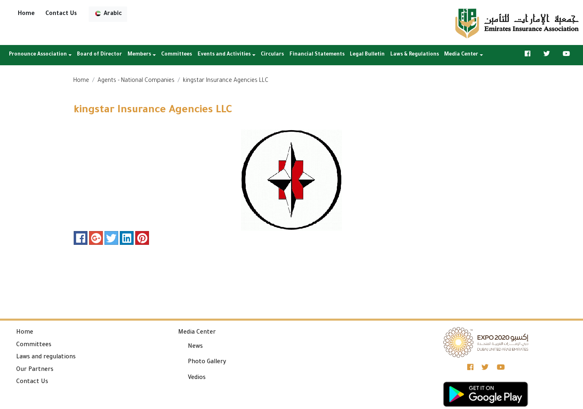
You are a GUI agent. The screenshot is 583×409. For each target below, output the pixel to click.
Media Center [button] (461, 55)
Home (26, 14)
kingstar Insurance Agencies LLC (225, 81)
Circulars (272, 55)
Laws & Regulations (414, 55)
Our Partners (34, 370)
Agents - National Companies (136, 81)
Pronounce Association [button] (38, 55)
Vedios (197, 378)
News (195, 347)
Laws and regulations (46, 357)
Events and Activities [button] (224, 55)
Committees (176, 55)
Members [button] (139, 55)
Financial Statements (317, 55)
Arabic (108, 14)
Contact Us (61, 14)
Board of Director (99, 55)
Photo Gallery (207, 362)
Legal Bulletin (367, 55)
